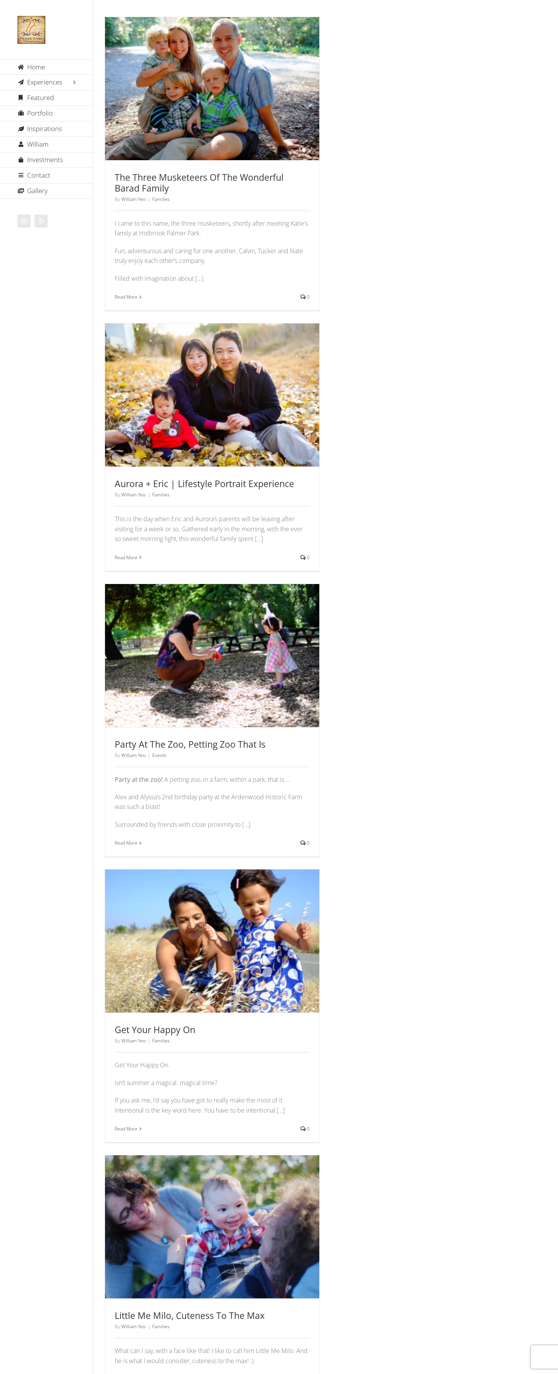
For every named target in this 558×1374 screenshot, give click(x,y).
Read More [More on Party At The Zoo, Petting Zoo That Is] (126, 843)
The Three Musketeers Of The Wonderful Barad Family (199, 182)
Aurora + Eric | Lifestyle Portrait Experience (204, 483)
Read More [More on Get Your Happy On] (126, 1128)
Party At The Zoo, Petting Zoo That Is (190, 744)
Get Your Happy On (155, 1029)
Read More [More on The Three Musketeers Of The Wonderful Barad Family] (126, 297)
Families (161, 199)
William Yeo (133, 199)
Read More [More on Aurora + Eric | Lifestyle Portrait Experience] (126, 557)
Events (159, 755)
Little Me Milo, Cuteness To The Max (190, 1315)
